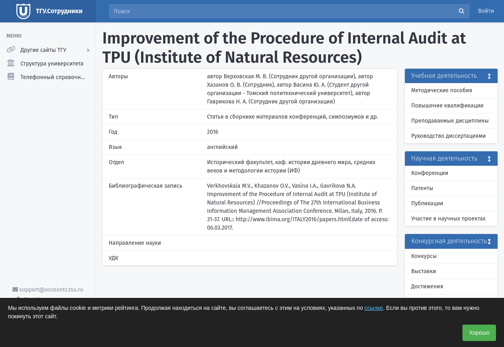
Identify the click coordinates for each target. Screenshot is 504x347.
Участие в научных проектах (448, 218)
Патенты (422, 188)
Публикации (427, 203)
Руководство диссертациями (448, 136)
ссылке (374, 308)
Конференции (429, 173)
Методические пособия (441, 90)
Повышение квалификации (447, 105)
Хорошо (479, 332)
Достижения (427, 286)
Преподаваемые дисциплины (450, 120)
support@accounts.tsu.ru (48, 289)
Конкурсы (424, 256)
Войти (486, 11)
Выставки (423, 271)
